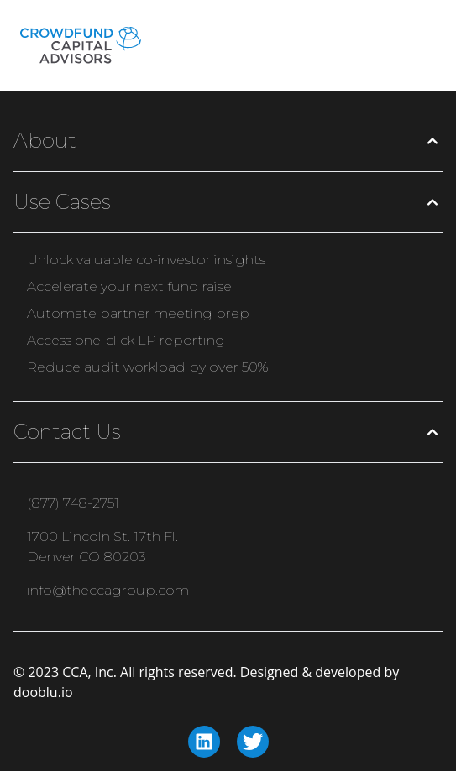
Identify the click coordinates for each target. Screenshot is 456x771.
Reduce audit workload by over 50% (147, 367)
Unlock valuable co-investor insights (146, 260)
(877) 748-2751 (73, 503)
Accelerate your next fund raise (129, 286)
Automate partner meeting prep (138, 313)
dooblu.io (43, 692)
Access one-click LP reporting (126, 340)
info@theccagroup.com (108, 590)
